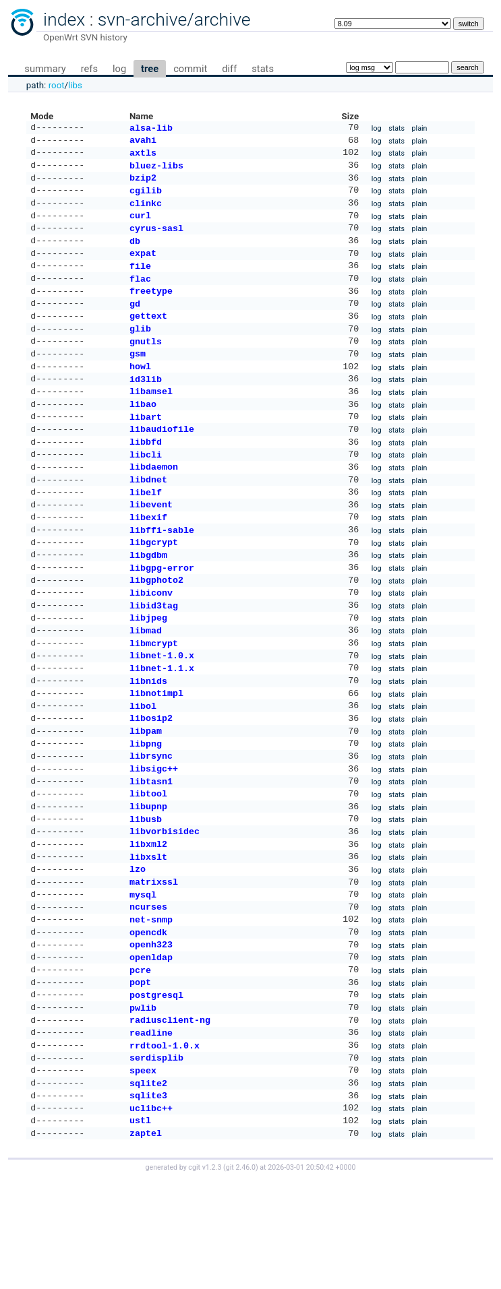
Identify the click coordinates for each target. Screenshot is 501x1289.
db (134, 254)
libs (75, 85)
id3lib (145, 407)
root (57, 85)
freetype (151, 309)
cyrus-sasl (156, 240)
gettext (148, 337)
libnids (148, 741)
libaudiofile (161, 462)
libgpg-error (161, 616)
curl (140, 226)
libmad (145, 685)
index (64, 19)
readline (151, 1131)
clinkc (145, 212)
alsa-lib (151, 129)
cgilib (145, 198)
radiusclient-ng (169, 1116)
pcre (140, 1061)
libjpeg (148, 671)
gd (134, 323)
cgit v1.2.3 (204, 1276)
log (119, 69)
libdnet (148, 518)
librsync (151, 824)
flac (140, 296)
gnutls (145, 365)
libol (142, 769)
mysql (142, 978)
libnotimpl (156, 755)
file (140, 282)
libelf (145, 532)
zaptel (145, 1242)
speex (142, 1172)
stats (263, 69)
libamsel (151, 420)
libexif (148, 560)
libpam (145, 796)
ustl (140, 1228)
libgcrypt (153, 587)
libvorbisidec (164, 908)
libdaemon (153, 504)
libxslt (148, 936)
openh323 (151, 1033)
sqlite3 (148, 1200)
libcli (145, 490)
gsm (137, 379)
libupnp (148, 880)
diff (229, 69)
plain (420, 129)
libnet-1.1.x (161, 727)
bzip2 (142, 184)
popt (140, 1075)
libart (145, 449)
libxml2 (148, 922)
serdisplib (156, 1158)
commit (190, 69)
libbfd (145, 476)
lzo (137, 949)
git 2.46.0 (241, 1276)
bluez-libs (156, 170)
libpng (145, 811)
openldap (151, 1047)
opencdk (148, 1019)
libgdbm (148, 602)
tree (149, 69)
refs (89, 69)
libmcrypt (153, 699)
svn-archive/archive (174, 19)
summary (44, 69)
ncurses (148, 991)
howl (140, 393)
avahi (142, 142)
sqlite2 (148, 1187)
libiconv (151, 643)
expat (142, 267)
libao (142, 435)
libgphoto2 (156, 629)
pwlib (142, 1103)
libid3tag (153, 658)
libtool (148, 866)
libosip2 (151, 782)
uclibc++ (151, 1214)
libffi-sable (161, 574)
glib (140, 351)
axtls (142, 156)
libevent (151, 546)
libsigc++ (153, 838)
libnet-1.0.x (161, 713)
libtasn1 (151, 852)
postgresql (156, 1089)
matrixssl (153, 963)
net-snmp (151, 1005)
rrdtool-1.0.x (164, 1145)
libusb (145, 894)
